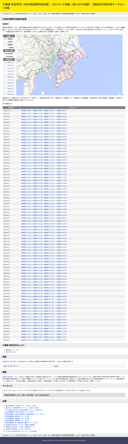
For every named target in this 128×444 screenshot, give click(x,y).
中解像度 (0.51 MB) (37, 113)
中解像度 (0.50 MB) (37, 148)
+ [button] (17, 36)
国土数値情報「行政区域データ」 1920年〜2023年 (21, 406)
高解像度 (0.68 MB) (49, 285)
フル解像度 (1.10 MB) (60, 224)
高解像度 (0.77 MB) (49, 227)
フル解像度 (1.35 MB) (60, 215)
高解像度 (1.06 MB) (49, 110)
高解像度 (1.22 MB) (49, 177)
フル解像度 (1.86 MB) (60, 137)
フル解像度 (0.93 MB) (60, 235)
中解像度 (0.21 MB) (37, 270)
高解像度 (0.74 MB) (49, 337)
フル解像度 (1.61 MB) (60, 212)
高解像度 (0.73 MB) (49, 247)
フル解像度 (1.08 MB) (60, 229)
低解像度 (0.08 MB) (26, 270)
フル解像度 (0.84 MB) (60, 267)
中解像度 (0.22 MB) (37, 267)
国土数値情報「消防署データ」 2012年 (17, 421)
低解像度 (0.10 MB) (26, 218)
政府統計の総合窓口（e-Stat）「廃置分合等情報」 (21, 425)
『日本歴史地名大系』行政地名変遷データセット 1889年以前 (24, 410)
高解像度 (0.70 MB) (49, 322)
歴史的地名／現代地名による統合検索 (13, 361)
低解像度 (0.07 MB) (26, 288)
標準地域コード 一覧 (12, 350)
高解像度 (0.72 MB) (49, 261)
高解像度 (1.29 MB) (49, 125)
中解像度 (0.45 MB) (37, 209)
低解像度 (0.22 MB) (26, 180)
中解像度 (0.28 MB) (37, 221)
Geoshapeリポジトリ (8, 14)
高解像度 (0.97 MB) (49, 215)
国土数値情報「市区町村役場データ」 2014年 (19, 412)
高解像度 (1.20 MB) (49, 203)
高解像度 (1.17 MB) (49, 209)
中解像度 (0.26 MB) (37, 218)
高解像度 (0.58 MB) (49, 235)
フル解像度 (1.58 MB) (60, 110)
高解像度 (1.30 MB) (49, 113)
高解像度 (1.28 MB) (49, 151)
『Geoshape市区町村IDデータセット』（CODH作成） (21, 431)
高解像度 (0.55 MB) (49, 253)
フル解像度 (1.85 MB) (60, 113)
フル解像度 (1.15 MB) (60, 285)
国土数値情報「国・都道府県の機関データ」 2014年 (21, 423)
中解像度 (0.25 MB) (37, 235)
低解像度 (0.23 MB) (26, 110)
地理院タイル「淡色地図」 (119, 94)
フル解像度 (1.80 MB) (60, 154)
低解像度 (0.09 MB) (26, 253)
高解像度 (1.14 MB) (49, 212)
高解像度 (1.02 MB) (49, 200)
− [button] (17, 39)
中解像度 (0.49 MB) (37, 154)
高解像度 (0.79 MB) (49, 221)
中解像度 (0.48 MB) (37, 163)
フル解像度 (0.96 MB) (60, 218)
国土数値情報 (89, 29)
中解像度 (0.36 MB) (37, 215)
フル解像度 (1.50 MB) (60, 322)
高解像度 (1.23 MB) (49, 163)
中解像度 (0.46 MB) (37, 110)
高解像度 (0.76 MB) (49, 232)
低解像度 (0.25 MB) (26, 113)
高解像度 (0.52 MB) (49, 267)
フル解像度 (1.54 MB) (60, 200)
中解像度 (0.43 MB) (37, 200)
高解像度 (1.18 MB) (49, 206)
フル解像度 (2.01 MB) (60, 337)
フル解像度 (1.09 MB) (60, 227)
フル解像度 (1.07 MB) (60, 241)
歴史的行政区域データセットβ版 (26, 14)
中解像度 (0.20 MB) (37, 288)
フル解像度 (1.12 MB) (60, 221)
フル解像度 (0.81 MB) (60, 270)
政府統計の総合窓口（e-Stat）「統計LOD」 (19, 429)
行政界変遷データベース (101, 29)
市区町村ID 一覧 (10, 352)
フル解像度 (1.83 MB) (60, 151)
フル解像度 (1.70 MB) (60, 203)
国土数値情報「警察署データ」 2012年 (17, 418)
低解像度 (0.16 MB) (26, 215)
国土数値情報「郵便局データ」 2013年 (17, 416)
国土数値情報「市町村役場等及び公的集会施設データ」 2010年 (25, 414)
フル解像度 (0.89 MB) (60, 253)
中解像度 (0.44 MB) (37, 212)
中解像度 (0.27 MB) (37, 227)
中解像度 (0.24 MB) (37, 253)
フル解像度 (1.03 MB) (60, 247)
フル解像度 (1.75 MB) (60, 163)
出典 (79, 29)
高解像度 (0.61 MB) (49, 218)
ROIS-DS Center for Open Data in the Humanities (71, 440)
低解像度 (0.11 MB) (26, 221)
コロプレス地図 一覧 (43, 14)
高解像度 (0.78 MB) (49, 224)
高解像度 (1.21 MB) (49, 180)
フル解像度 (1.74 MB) (60, 166)
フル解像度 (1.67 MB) (60, 206)
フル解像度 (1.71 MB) (60, 183)
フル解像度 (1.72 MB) (60, 180)
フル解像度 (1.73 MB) (60, 177)
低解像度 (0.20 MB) (26, 200)
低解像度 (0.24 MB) (26, 151)
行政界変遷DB (8, 56)
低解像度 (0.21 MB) (26, 209)
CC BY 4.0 (27, 390)
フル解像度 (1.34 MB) (60, 317)
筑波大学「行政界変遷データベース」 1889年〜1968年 (22, 408)
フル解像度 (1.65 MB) (60, 209)
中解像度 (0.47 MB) (37, 177)
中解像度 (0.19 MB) (37, 302)
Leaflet (111, 94)
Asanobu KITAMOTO (48, 440)
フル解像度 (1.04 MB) (60, 288)
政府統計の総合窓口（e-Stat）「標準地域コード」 (21, 427)
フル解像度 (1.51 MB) (60, 328)
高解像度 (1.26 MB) (49, 154)
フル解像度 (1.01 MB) (60, 261)
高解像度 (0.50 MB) (49, 270)
